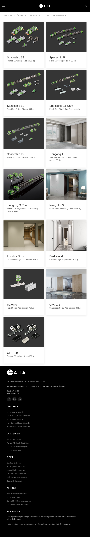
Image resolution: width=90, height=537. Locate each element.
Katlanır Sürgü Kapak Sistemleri (18, 427)
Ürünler (20, 15)
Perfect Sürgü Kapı (14, 439)
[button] (3, 5)
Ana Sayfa (7, 15)
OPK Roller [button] (35, 15)
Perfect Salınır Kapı (14, 450)
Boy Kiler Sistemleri (14, 463)
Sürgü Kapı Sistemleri (15, 412)
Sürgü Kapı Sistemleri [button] (56, 15)
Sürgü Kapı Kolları (13, 497)
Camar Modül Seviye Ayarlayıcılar (19, 501)
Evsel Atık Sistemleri (14, 481)
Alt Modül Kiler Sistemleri (16, 470)
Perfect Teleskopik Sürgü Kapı (18, 443)
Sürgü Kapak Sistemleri (15, 419)
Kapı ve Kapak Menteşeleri (16, 494)
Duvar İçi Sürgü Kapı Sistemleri (18, 416)
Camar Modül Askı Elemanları (18, 505)
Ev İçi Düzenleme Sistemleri (17, 477)
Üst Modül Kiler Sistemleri (16, 474)
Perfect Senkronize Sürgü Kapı (18, 447)
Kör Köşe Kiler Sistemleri (16, 466)
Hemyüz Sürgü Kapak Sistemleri (19, 423)
